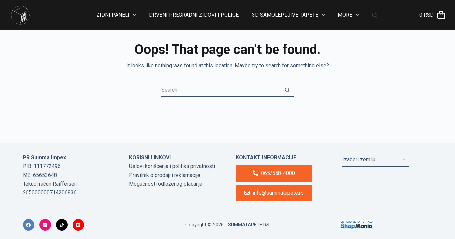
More (349, 15)
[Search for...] (220, 90)
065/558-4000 (274, 173)
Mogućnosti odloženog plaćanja (165, 184)
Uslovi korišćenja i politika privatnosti (172, 166)
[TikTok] (62, 225)
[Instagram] (45, 225)
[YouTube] (78, 225)
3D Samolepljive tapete (289, 15)
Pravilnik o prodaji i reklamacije (164, 175)
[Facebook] (28, 225)
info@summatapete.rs (274, 193)
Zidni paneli (117, 15)
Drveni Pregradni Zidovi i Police (194, 15)
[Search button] (287, 90)
